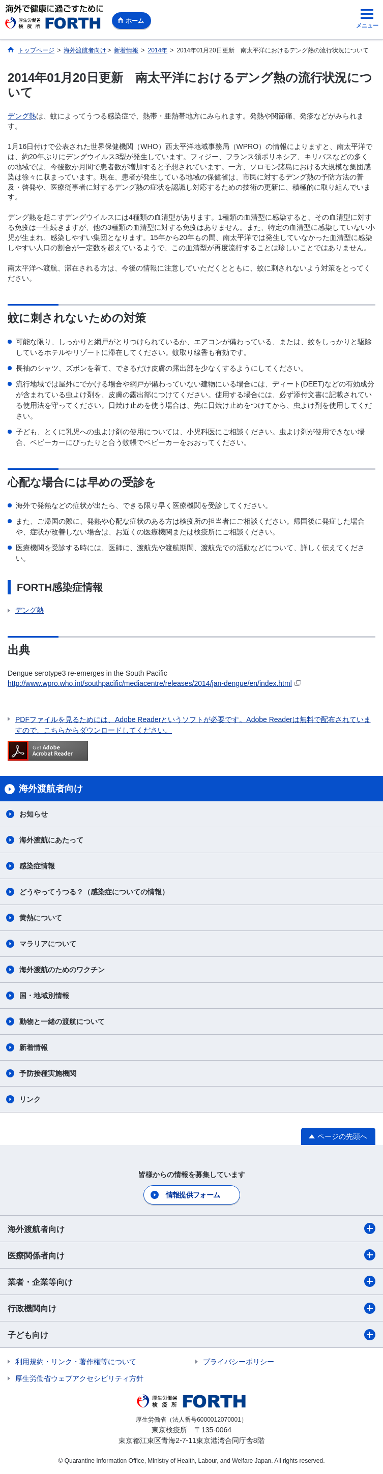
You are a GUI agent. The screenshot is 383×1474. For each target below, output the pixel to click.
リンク (30, 1099)
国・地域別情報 (44, 995)
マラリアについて (47, 944)
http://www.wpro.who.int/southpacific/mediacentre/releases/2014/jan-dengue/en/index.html (154, 683)
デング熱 (22, 116)
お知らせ (33, 814)
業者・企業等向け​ (191, 1281)
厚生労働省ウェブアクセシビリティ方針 (79, 1378)
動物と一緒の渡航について (62, 1021)
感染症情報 (37, 866)
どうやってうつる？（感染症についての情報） (94, 892)
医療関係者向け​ (191, 1254)
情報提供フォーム (193, 1195)
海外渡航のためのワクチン (62, 970)
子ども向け (191, 1334)
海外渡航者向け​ (191, 1228)
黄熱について (40, 918)
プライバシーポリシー (238, 1362)
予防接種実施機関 (47, 1073)
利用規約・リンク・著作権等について (75, 1362)
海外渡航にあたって (51, 840)
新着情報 (33, 1047)
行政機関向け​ (191, 1308)
